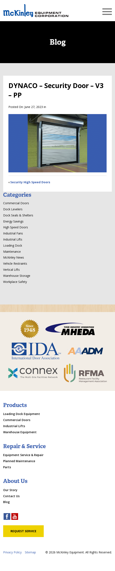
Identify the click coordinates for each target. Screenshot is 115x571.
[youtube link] (15, 517)
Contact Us (11, 496)
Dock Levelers (12, 209)
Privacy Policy (12, 552)
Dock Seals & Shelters (18, 215)
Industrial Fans (13, 233)
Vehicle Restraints (15, 263)
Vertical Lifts (11, 270)
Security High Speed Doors (30, 182)
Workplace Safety (15, 282)
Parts (7, 467)
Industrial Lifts (12, 239)
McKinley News (13, 257)
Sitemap (30, 552)
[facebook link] (7, 517)
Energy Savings (13, 221)
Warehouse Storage (16, 276)
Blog (6, 502)
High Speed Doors (15, 227)
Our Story (10, 490)
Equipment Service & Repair (23, 455)
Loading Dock (12, 245)
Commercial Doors (16, 203)
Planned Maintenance (19, 461)
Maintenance (12, 252)
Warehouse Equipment (20, 432)
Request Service (23, 531)
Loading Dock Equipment (21, 414)
